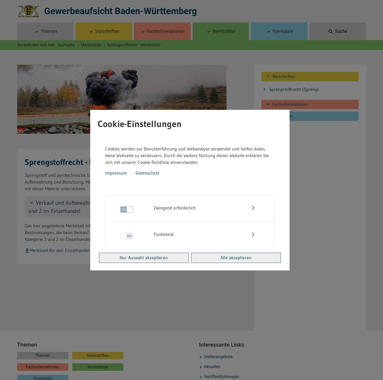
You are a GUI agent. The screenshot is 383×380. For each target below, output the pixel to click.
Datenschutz (147, 173)
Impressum (116, 173)
